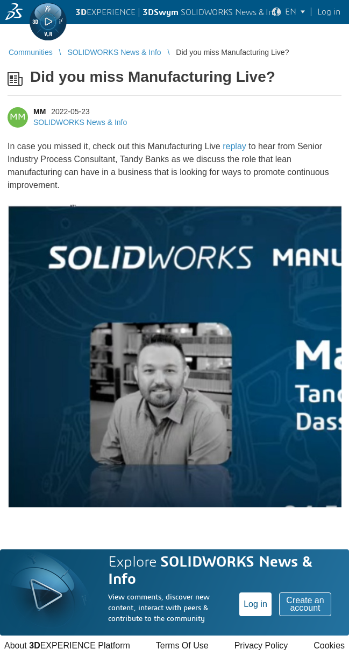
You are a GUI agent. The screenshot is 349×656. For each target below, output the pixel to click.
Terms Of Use (182, 645)
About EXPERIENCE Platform (67, 645)
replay (234, 146)
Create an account (305, 604)
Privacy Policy (261, 645)
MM (39, 111)
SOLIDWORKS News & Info (80, 122)
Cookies (329, 645)
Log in (255, 604)
